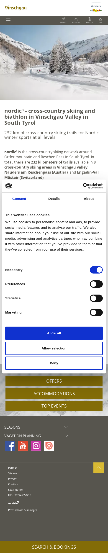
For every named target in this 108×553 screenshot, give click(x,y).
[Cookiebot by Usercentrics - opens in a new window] (83, 186)
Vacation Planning (37, 435)
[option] (54, 62)
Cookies (13, 484)
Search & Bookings (54, 547)
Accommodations (54, 394)
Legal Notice (15, 489)
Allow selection (53, 348)
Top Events (54, 406)
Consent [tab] (19, 199)
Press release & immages (22, 510)
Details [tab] (54, 199)
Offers (54, 381)
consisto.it (13, 502)
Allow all (54, 333)
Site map (13, 473)
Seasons (37, 427)
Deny (54, 363)
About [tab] (89, 199)
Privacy (12, 478)
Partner (12, 467)
